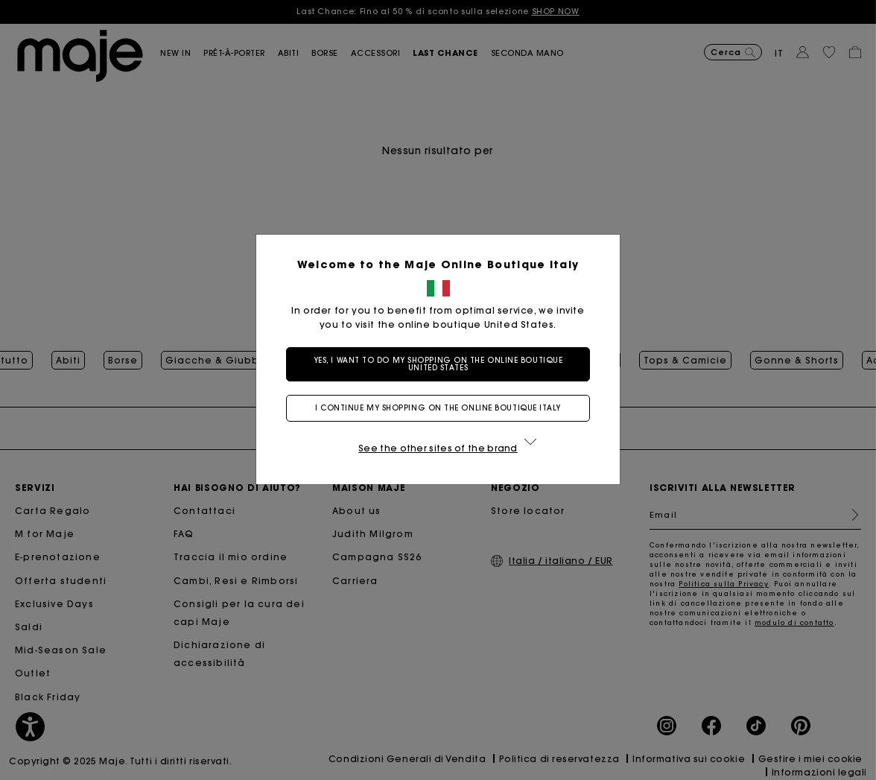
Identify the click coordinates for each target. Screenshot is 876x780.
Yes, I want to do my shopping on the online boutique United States (438, 363)
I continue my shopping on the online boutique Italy (438, 408)
